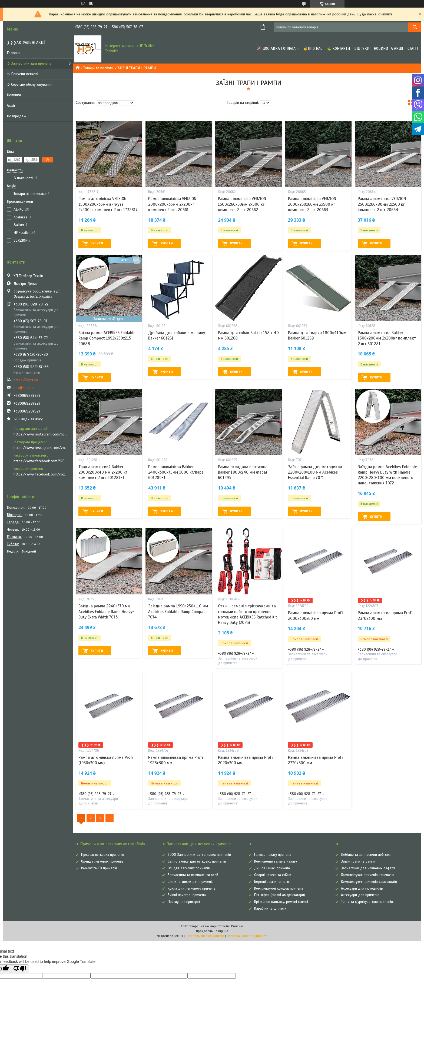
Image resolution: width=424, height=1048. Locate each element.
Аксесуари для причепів (360, 895)
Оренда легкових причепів (102, 861)
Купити (97, 243)
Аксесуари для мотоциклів (362, 888)
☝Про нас (312, 48)
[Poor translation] (19, 968)
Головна (14, 53)
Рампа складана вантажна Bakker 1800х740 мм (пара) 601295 (242, 472)
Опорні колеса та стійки (272, 875)
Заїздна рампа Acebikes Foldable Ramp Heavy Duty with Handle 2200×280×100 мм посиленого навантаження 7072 (387, 475)
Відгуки (361, 48)
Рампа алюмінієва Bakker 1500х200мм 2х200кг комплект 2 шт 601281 (387, 338)
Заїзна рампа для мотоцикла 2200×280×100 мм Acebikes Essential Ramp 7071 (315, 472)
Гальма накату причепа (272, 855)
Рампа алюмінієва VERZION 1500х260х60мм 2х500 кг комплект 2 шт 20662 (242, 204)
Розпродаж (17, 116)
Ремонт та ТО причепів (99, 868)
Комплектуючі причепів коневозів (367, 875)
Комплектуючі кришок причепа (278, 888)
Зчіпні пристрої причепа (187, 895)
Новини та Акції (388, 48)
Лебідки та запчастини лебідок (365, 855)
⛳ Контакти (338, 48)
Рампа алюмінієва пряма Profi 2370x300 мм (385, 615)
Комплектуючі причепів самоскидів (369, 882)
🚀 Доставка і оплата (276, 48)
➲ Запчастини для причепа (29, 63)
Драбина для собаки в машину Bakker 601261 (176, 335)
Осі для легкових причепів (189, 868)
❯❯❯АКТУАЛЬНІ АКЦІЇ (26, 42)
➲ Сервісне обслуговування (29, 84)
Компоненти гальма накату (275, 861)
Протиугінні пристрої (184, 902)
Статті (413, 48)
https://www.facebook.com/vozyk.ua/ (41, 474)
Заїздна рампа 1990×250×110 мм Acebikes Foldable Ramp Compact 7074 (178, 612)
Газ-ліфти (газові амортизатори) (279, 895)
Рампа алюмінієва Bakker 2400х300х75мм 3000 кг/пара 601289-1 (176, 472)
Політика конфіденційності (247, 936)
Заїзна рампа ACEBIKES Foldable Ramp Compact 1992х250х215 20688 (106, 338)
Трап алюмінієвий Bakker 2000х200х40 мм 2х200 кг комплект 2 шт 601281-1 (102, 472)
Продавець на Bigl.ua (212, 931)
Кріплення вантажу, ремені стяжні (281, 902)
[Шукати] (414, 27)
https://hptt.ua (26, 380)
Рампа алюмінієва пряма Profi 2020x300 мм (245, 760)
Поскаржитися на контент (205, 936)
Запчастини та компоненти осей (193, 875)
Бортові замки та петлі (272, 882)
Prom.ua (237, 926)
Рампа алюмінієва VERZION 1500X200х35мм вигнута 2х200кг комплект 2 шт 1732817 (108, 204)
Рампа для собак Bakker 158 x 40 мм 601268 (248, 335)
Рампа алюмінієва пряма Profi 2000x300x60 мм (315, 615)
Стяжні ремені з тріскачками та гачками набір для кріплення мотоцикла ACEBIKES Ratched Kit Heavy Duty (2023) (247, 614)
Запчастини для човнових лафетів (368, 868)
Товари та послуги (98, 68)
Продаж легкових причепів (102, 855)
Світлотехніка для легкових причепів (197, 861)
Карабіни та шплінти (270, 908)
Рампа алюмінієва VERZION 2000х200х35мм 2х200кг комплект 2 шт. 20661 (172, 204)
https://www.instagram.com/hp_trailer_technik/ (41, 434)
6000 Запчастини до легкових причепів (199, 855)
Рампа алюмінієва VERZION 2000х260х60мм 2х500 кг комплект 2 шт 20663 (312, 204)
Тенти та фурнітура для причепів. (367, 902)
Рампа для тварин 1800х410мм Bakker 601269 (317, 335)
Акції (11, 105)
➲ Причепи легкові (22, 74)
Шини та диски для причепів (191, 882)
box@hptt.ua (24, 387)
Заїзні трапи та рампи (358, 861)
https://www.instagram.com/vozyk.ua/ (41, 447)
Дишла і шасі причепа (272, 868)
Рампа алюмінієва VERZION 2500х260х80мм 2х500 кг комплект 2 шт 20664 (382, 204)
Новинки (14, 95)
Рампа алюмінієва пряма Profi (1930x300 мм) (105, 760)
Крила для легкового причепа (192, 888)
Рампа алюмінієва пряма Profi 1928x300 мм (175, 760)
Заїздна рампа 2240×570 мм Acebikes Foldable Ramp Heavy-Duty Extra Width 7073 (106, 612)
